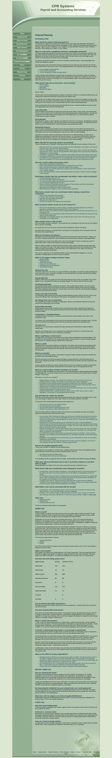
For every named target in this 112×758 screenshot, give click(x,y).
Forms (22, 65)
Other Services (22, 47)
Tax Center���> (22, 58)
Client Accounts (22, 40)
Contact (22, 68)
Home (22, 33)
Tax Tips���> (22, 54)
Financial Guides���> (22, 61)
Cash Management (22, 51)
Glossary (22, 75)
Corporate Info (22, 37)
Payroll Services (22, 44)
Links (22, 79)
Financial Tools (22, 72)
